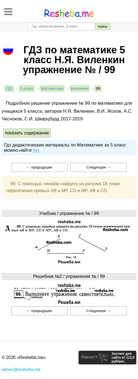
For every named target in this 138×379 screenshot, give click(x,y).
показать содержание (27, 133)
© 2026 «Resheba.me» (24, 357)
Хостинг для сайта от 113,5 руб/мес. (123, 357)
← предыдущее (39, 167)
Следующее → (98, 167)
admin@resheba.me (21, 369)
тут (36, 150)
